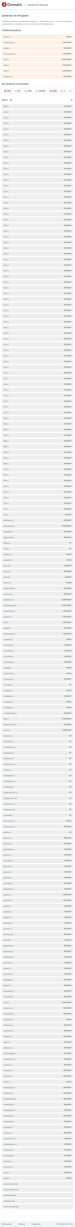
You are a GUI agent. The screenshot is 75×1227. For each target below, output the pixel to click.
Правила (21, 1224)
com (29, 91)
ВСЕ (8, 91)
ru (19, 91)
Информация (7, 1224)
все (54, 91)
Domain (14, 4)
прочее (42, 91)
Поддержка (35, 1224)
